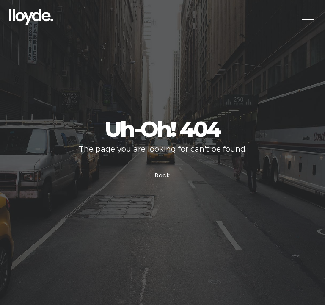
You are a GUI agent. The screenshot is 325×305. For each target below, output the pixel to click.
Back (162, 175)
